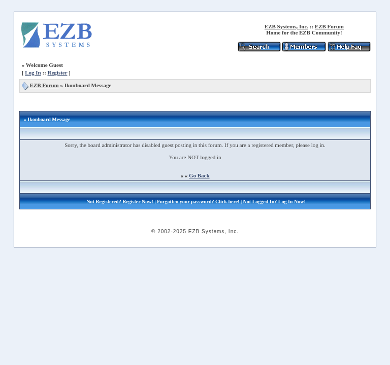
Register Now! (137, 201)
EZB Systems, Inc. (286, 26)
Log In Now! (292, 201)
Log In (33, 72)
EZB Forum (329, 26)
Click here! (227, 201)
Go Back (199, 175)
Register (58, 72)
